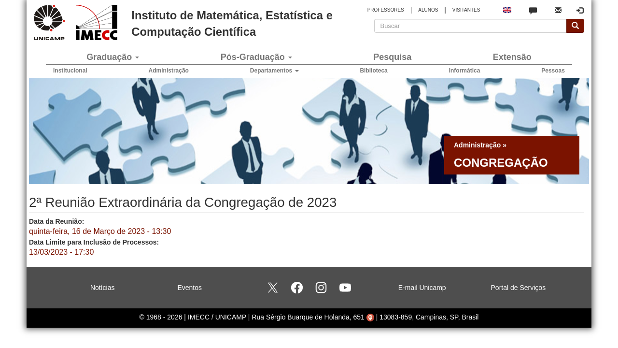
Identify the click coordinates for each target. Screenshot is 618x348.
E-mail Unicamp (422, 287)
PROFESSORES (385, 10)
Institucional (70, 70)
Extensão (512, 57)
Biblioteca (373, 70)
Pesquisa (392, 57)
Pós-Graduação (256, 57)
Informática (464, 70)
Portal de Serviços (518, 287)
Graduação (112, 57)
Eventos (189, 287)
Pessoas (553, 70)
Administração (169, 70)
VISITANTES (466, 10)
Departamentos (274, 70)
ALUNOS (428, 10)
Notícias (102, 287)
